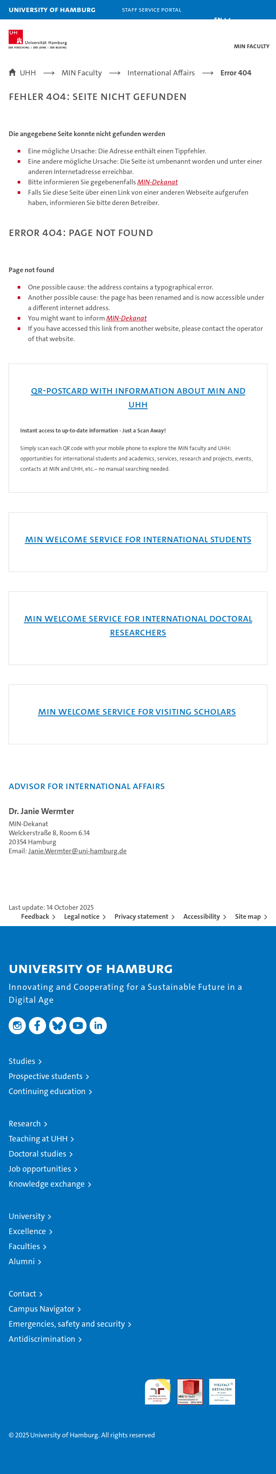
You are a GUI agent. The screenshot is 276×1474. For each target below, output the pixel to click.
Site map (248, 916)
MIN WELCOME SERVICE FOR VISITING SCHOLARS (137, 711)
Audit (185, 1383)
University (27, 1216)
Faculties (24, 1246)
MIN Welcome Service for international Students (138, 539)
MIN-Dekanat (157, 182)
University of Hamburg (52, 9)
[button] (220, 19)
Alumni (22, 1261)
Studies (22, 1061)
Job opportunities (40, 1168)
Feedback (35, 916)
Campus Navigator (41, 1308)
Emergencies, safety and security (67, 1324)
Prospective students (46, 1076)
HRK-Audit (217, 1388)
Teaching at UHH (38, 1138)
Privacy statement (141, 916)
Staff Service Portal (151, 9)
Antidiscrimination (42, 1339)
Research (25, 1123)
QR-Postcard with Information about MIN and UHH (138, 397)
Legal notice (81, 916)
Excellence (27, 1231)
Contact (22, 1293)
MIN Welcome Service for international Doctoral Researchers (138, 625)
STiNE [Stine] (173, 28)
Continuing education (47, 1091)
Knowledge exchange (47, 1184)
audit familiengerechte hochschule (158, 1392)
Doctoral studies (37, 1153)
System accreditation (254, 1388)
